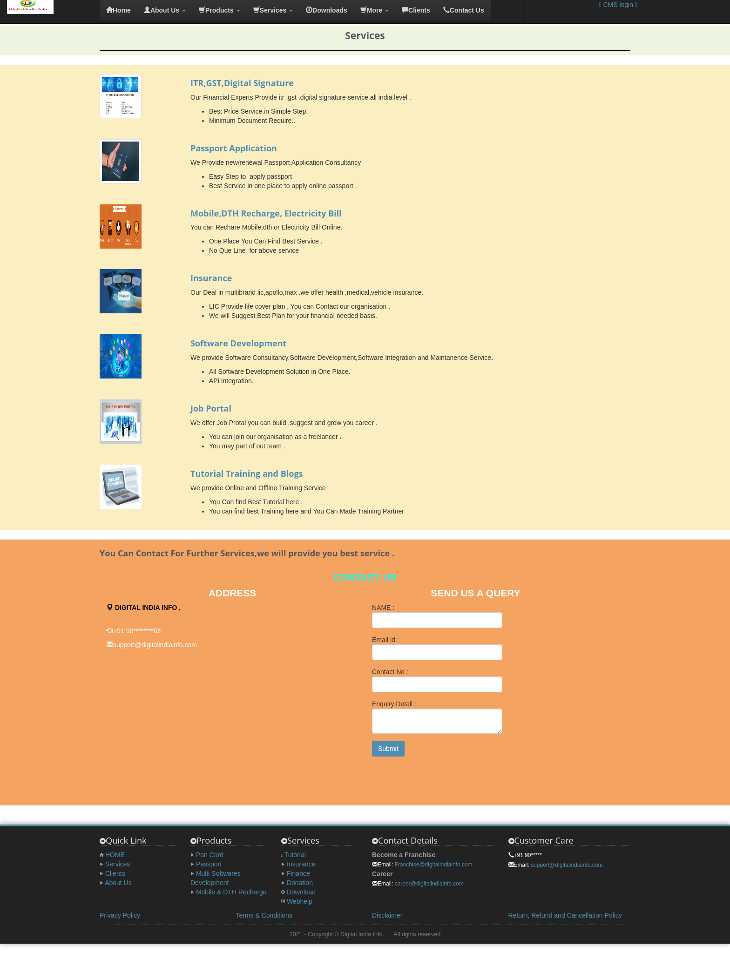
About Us (118, 882)
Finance (298, 873)
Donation (300, 882)
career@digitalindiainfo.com (429, 883)
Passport (209, 864)
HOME (115, 854)
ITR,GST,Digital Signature (242, 82)
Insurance (211, 278)
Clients (115, 873)
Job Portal (210, 408)
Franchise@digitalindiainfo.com (434, 864)
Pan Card (209, 854)
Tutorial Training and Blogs (246, 473)
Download (301, 892)
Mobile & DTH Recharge (231, 892)
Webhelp (299, 901)
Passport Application (233, 148)
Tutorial (295, 854)
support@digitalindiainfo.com (566, 865)
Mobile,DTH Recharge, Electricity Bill (266, 213)
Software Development (238, 343)
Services (117, 864)
